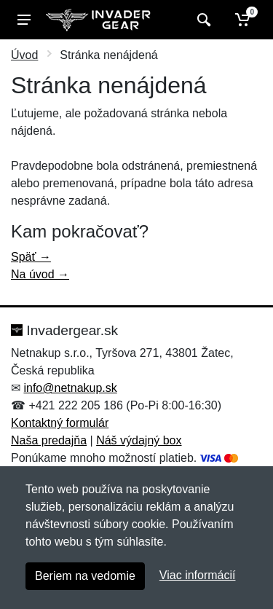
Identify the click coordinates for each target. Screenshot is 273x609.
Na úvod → (40, 274)
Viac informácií (197, 575)
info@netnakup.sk (69, 388)
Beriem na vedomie (85, 576)
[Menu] (24, 20)
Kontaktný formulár (59, 423)
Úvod (24, 55)
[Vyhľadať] (202, 19)
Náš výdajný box (138, 440)
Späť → (31, 257)
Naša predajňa (49, 440)
